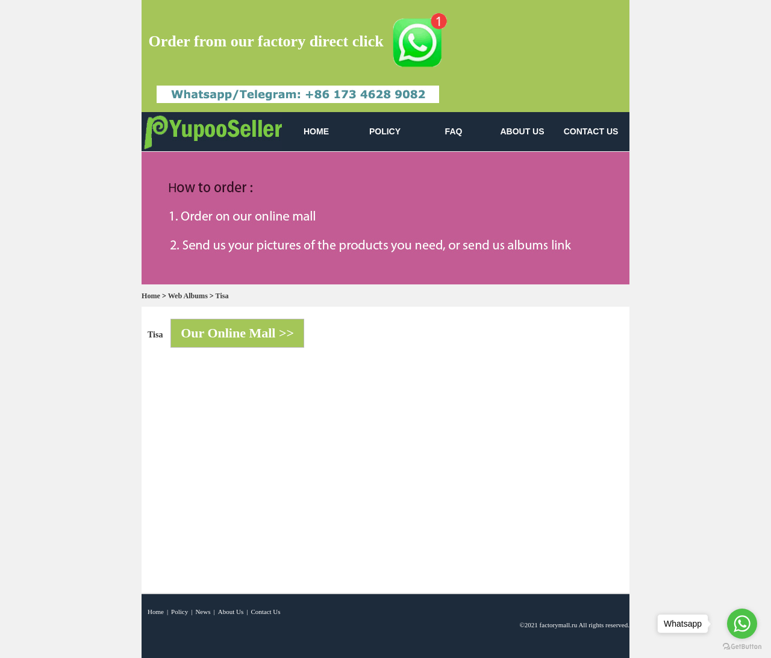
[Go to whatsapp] (742, 624)
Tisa (222, 296)
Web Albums (188, 296)
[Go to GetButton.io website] (742, 646)
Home (151, 296)
